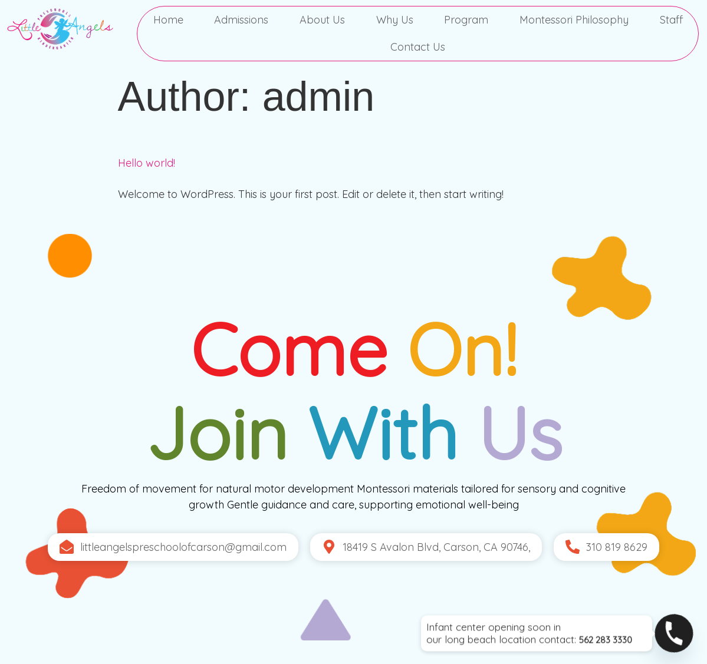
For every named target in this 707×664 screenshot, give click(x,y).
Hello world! (146, 163)
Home (168, 20)
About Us (322, 20)
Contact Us (417, 47)
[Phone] (674, 633)
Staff (671, 20)
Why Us (394, 20)
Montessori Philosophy (574, 20)
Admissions (241, 20)
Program (466, 20)
